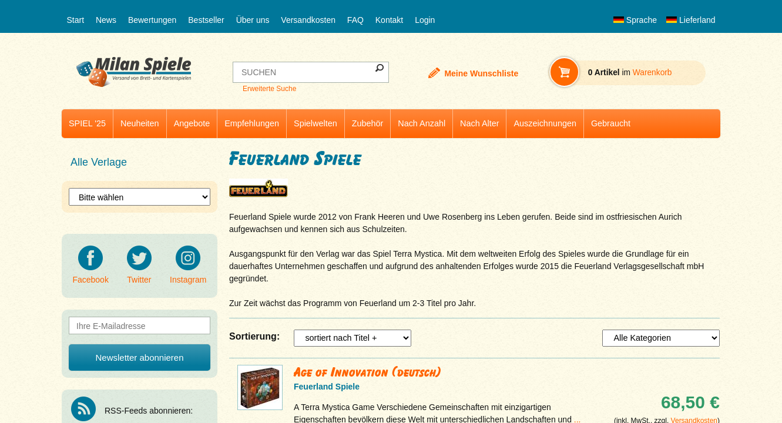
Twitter (139, 265)
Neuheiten (139, 123)
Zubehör (368, 123)
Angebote (192, 123)
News (106, 20)
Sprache (635, 20)
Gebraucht (610, 123)
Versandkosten (308, 20)
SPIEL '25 (87, 123)
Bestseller (206, 20)
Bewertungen (152, 20)
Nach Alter (479, 123)
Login (425, 20)
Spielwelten (315, 123)
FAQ (355, 20)
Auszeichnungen (544, 123)
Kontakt (389, 20)
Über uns (253, 20)
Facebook (90, 265)
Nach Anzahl (421, 123)
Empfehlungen (251, 123)
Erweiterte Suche (269, 89)
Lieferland (691, 20)
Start (76, 20)
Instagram (188, 265)
